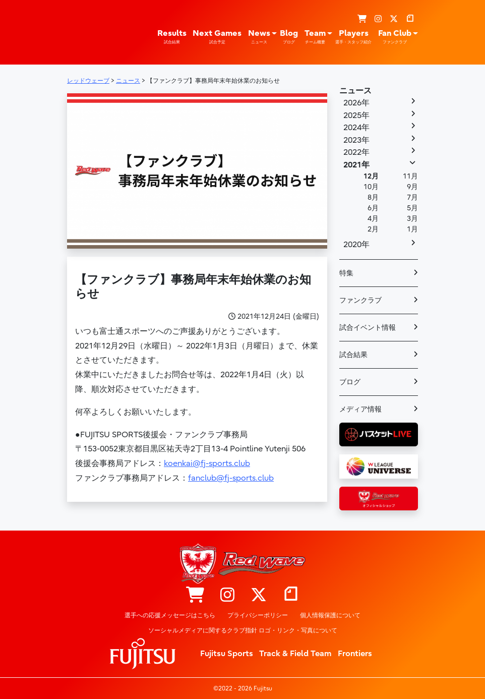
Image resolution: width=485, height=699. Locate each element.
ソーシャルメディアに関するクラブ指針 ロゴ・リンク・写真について (242, 630)
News (259, 37)
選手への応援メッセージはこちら (170, 615)
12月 (371, 176)
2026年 (356, 102)
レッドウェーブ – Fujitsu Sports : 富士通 (89, 31)
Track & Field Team (295, 653)
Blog (289, 37)
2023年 (356, 140)
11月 (410, 176)
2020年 (356, 244)
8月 (373, 197)
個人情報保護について (330, 615)
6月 (373, 208)
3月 (412, 218)
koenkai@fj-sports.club (207, 463)
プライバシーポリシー (257, 615)
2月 (373, 229)
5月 (412, 208)
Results (172, 37)
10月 (371, 187)
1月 (412, 229)
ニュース (355, 90)
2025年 (356, 115)
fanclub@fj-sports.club (231, 478)
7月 (412, 197)
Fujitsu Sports (226, 653)
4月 (373, 218)
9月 (412, 187)
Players (353, 37)
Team (315, 37)
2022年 (356, 152)
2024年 (356, 127)
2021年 (356, 164)
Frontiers (355, 653)
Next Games (217, 37)
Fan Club (394, 37)
